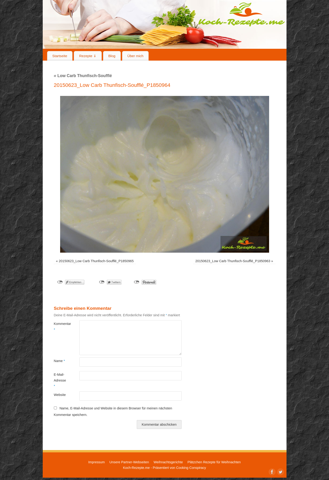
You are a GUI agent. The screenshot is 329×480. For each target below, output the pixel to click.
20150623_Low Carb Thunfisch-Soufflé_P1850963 (232, 261)
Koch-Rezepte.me (241, 14)
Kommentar (60, 326)
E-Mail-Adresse (60, 380)
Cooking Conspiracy (191, 468)
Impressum (96, 462)
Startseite (59, 56)
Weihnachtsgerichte (168, 462)
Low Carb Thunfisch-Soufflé (83, 75)
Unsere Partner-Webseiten (129, 462)
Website (60, 395)
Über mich (135, 56)
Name (59, 361)
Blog (111, 56)
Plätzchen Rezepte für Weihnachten (214, 462)
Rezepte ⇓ (87, 56)
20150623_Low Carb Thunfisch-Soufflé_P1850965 (96, 261)
